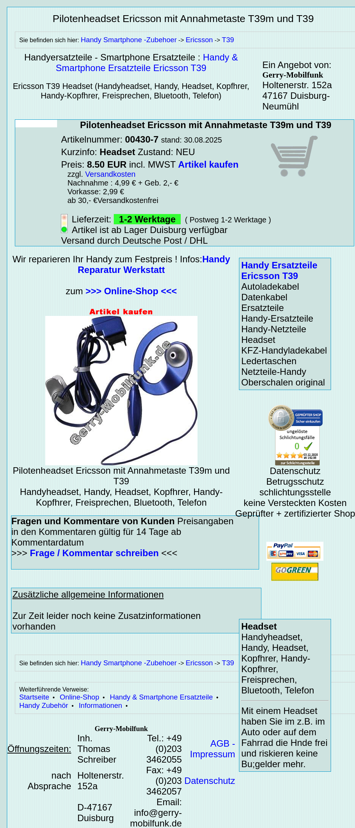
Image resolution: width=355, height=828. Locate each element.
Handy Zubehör (43, 705)
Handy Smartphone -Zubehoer (129, 40)
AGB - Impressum (212, 748)
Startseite (34, 697)
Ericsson (199, 40)
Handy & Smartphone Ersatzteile (161, 697)
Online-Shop (79, 697)
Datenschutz (210, 781)
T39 (228, 40)
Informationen (100, 705)
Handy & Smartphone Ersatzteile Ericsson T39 (147, 62)
